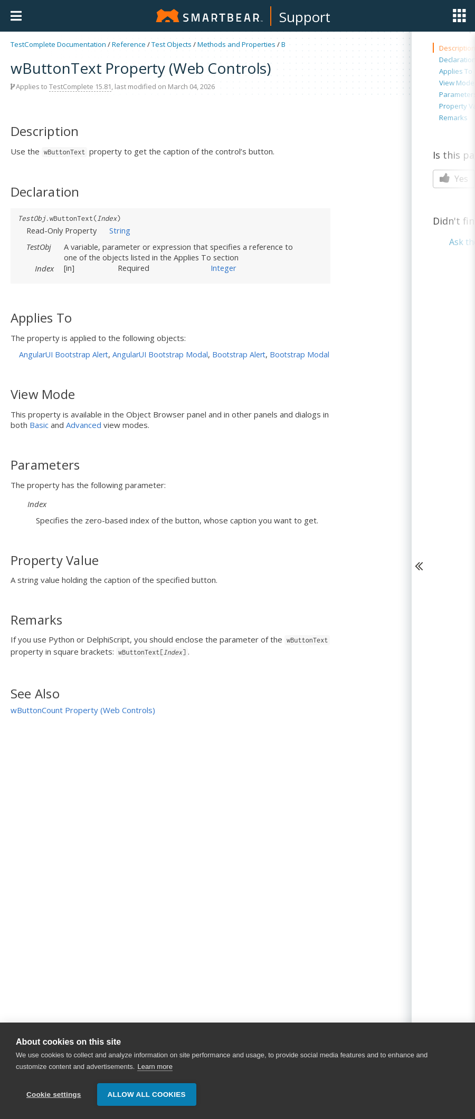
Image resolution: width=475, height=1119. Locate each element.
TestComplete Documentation (58, 44)
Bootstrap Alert (238, 354)
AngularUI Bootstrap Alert (63, 354)
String (119, 230)
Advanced (83, 425)
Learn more (154, 1067)
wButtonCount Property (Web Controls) (83, 710)
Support (304, 16)
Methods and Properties (236, 44)
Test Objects (171, 44)
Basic (39, 425)
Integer (223, 267)
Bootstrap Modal (299, 354)
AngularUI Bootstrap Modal (160, 354)
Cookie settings (53, 1095)
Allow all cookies (147, 1095)
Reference (129, 44)
